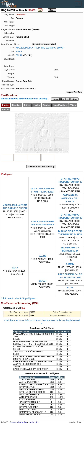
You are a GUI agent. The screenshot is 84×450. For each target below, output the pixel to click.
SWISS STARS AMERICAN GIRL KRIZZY (70, 198)
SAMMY (70, 264)
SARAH (42, 281)
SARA (19, 51)
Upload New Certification (65, 99)
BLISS (70, 287)
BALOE (42, 256)
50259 (19, 55)
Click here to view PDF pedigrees (18, 298)
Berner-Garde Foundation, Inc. (25, 422)
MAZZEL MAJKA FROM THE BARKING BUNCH (40, 47)
